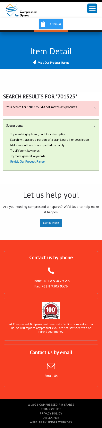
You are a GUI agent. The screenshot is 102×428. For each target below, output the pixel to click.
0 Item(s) (55, 24)
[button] (92, 8)
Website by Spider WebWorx (51, 422)
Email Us (51, 375)
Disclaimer (51, 418)
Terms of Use (51, 409)
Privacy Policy (51, 413)
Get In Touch (51, 222)
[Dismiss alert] (94, 106)
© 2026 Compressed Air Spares (51, 404)
